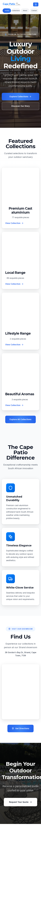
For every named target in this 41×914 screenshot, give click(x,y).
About (25, 10)
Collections (16, 10)
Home (7, 10)
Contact (34, 10)
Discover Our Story (20, 106)
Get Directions (20, 728)
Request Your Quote (20, 802)
